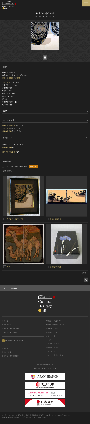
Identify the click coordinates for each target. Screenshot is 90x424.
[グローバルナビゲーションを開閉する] (86, 3)
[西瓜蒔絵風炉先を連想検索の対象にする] (47, 219)
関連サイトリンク (52, 347)
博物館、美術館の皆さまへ (55, 325)
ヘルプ (48, 340)
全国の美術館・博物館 (9, 332)
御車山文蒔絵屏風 (8, 125)
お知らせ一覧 (50, 336)
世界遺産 (5, 348)
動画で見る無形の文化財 (10, 356)
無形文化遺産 (6, 352)
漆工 (3, 78)
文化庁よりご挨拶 (52, 328)
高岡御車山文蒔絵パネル (16, 219)
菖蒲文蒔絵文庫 (55, 267)
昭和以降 (10, 78)
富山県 (17, 78)
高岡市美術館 (7, 131)
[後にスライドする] (85, 273)
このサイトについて (53, 344)
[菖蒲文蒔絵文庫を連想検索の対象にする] (47, 267)
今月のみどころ (51, 332)
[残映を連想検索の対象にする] (4, 266)
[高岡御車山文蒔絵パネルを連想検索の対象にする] (4, 219)
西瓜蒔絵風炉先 (55, 219)
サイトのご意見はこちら (54, 355)
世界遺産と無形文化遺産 (10, 328)
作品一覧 (5, 321)
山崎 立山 (6, 82)
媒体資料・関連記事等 (53, 321)
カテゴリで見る (7, 325)
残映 (8, 266)
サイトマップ (50, 351)
